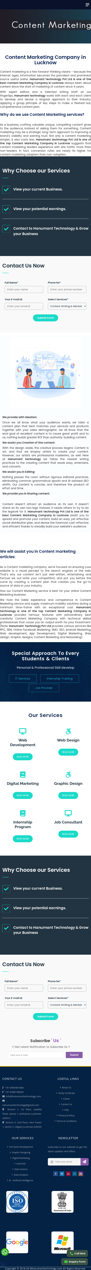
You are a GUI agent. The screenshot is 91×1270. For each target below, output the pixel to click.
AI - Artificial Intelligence (21, 1180)
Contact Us (66, 1104)
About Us (66, 1087)
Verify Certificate (66, 1093)
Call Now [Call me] (78, 1253)
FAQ (66, 1109)
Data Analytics (21, 1174)
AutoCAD (21, 1163)
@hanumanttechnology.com (46, 1268)
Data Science (21, 1169)
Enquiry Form (75, 1261)
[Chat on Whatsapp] (5, 1254)
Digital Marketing (21, 1158)
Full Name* (11, 282)
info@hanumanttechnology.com (21, 1096)
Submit (74, 1055)
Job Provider (44, 688)
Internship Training (60, 678)
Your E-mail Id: (14, 299)
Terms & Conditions (66, 1121)
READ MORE (23, 756)
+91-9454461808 (12, 1087)
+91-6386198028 (12, 1091)
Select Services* (58, 299)
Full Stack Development (21, 1146)
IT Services (22, 678)
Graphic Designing (21, 1152)
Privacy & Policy (66, 1115)
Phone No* (54, 282)
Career (66, 1098)
